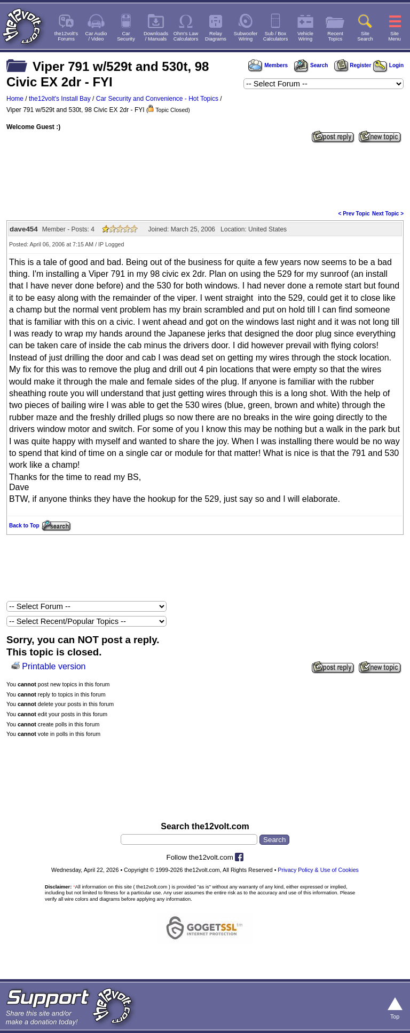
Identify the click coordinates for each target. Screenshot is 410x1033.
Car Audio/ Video (96, 36)
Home (14, 98)
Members (268, 65)
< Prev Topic (354, 214)
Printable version (53, 666)
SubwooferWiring (246, 36)
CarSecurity (126, 36)
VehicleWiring (305, 36)
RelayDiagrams (215, 36)
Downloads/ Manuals (156, 36)
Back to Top (24, 525)
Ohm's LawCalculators (186, 36)
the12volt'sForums (66, 36)
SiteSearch (365, 36)
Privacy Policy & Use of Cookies (318, 870)
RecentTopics (335, 36)
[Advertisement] (205, 175)
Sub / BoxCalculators (275, 36)
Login (388, 65)
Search (311, 65)
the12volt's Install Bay (60, 98)
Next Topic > (388, 214)
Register (353, 65)
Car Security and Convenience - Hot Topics (157, 98)
